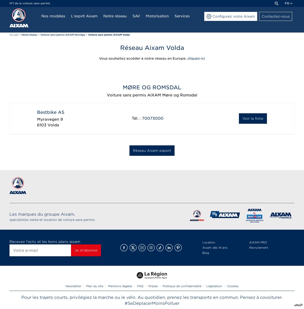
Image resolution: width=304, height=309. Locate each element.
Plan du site (94, 286)
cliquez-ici (196, 58)
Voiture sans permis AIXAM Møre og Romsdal (152, 95)
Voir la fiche (252, 118)
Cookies (232, 286)
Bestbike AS (50, 112)
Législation (214, 286)
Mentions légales (120, 286)
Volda (53, 125)
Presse (153, 286)
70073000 (152, 118)
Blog (205, 253)
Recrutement (258, 247)
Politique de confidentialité (182, 286)
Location (208, 242)
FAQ (140, 286)
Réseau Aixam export (152, 150)
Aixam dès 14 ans (214, 247)
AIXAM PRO (258, 242)
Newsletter (73, 286)
